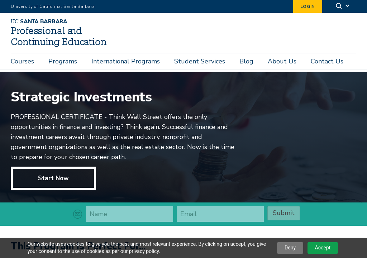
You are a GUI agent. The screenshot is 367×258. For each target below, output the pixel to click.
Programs (62, 61)
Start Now (53, 179)
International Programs (125, 61)
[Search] (343, 6)
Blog (246, 61)
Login (307, 6)
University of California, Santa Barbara (53, 6)
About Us (282, 61)
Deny (290, 247)
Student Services (199, 61)
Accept (323, 247)
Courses (22, 61)
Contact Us (327, 61)
